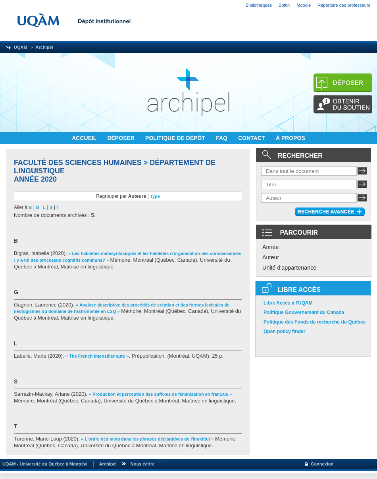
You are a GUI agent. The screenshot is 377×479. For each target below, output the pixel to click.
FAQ (222, 138)
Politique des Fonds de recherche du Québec (314, 322)
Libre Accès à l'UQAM (288, 303)
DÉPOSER (121, 138)
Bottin (284, 5)
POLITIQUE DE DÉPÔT (176, 138)
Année (270, 247)
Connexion (322, 464)
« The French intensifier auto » (97, 356)
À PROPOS (290, 138)
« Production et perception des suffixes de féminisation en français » (160, 394)
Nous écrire (143, 464)
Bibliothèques (259, 5)
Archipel (44, 47)
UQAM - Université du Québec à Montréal (44, 464)
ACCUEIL (85, 138)
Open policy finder (284, 331)
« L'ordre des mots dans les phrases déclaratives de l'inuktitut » (147, 439)
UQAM (20, 47)
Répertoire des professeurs (343, 5)
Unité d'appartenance (289, 267)
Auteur (270, 257)
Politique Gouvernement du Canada (304, 312)
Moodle (303, 5)
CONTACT (252, 138)
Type (155, 196)
